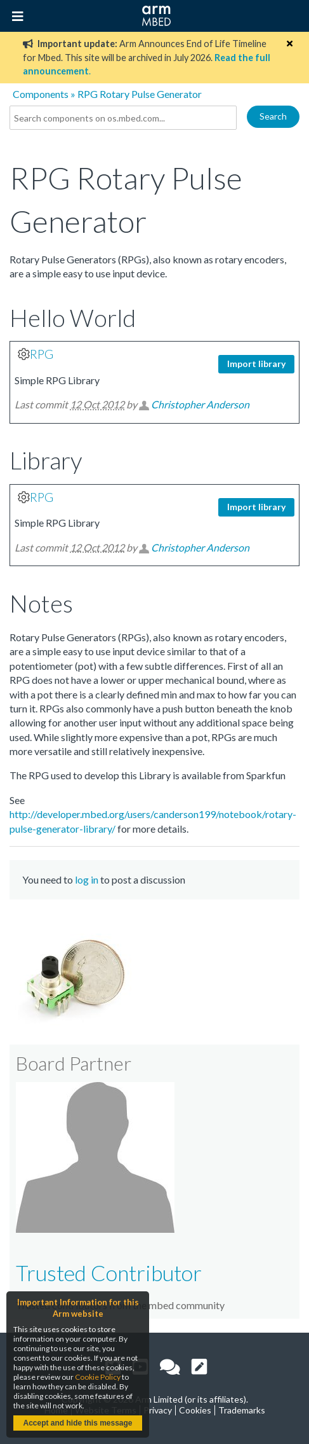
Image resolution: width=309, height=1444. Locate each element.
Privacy (157, 1410)
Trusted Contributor (109, 1273)
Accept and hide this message (77, 1423)
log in (86, 879)
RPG (41, 354)
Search (273, 116)
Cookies (195, 1410)
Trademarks (241, 1410)
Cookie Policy (98, 1377)
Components (41, 94)
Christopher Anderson (200, 404)
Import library (256, 363)
